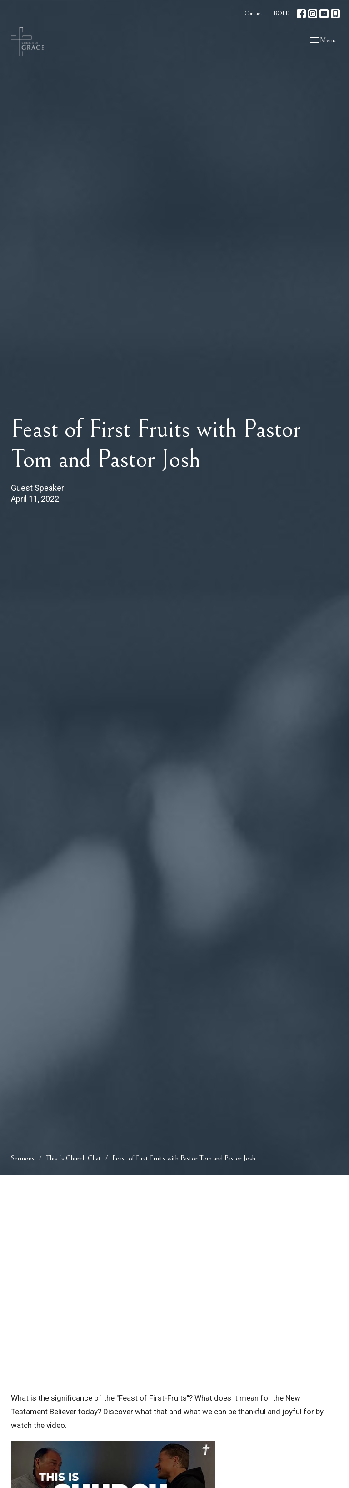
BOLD (282, 13)
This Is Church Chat (73, 1158)
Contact (253, 13)
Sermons (23, 1158)
